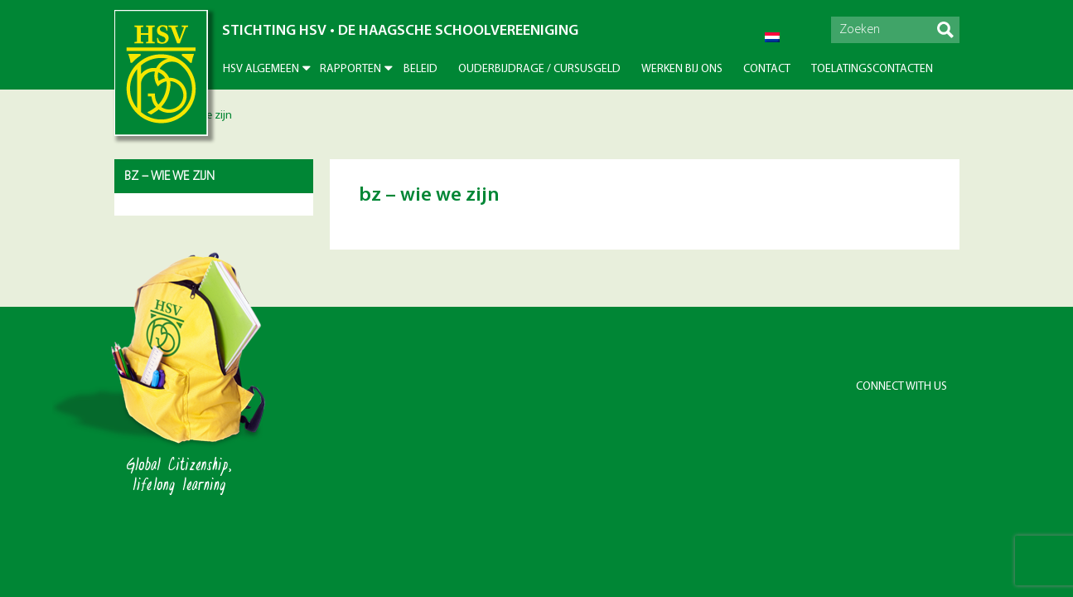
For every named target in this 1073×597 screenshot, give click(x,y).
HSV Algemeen (261, 69)
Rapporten (350, 69)
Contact (766, 69)
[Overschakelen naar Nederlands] (772, 38)
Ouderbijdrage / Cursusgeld (539, 69)
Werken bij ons (682, 69)
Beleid (420, 69)
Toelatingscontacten (872, 69)
